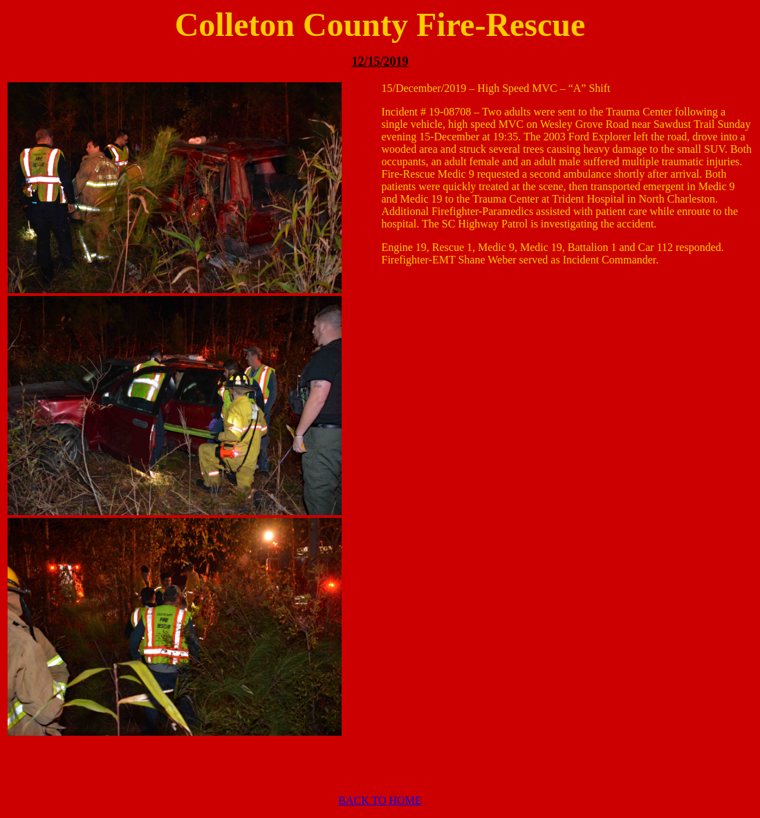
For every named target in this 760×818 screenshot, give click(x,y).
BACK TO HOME (379, 800)
